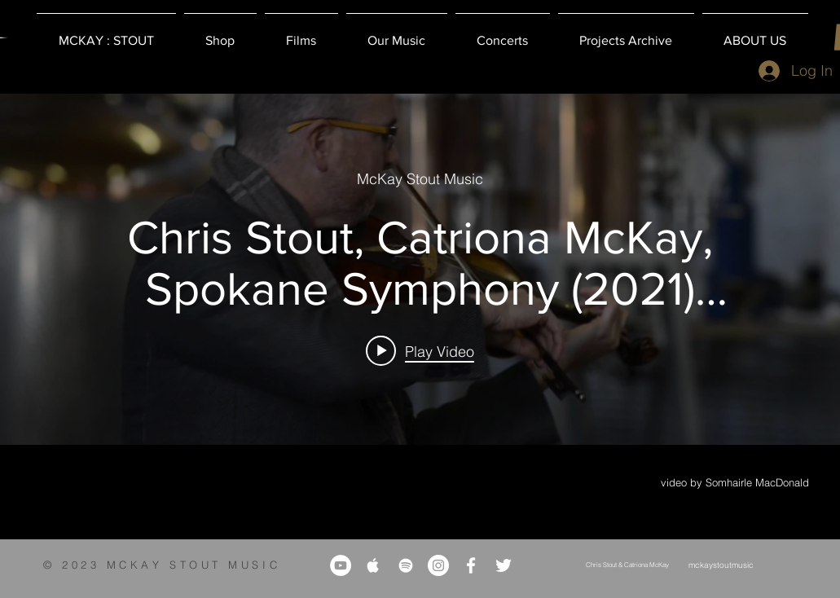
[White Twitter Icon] (503, 565)
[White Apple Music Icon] (373, 565)
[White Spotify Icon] (405, 565)
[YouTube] (340, 565)
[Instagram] (438, 565)
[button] (220, 33)
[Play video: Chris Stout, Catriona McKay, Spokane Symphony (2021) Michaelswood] (420, 350)
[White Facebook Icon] (471, 565)
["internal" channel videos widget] (420, 269)
